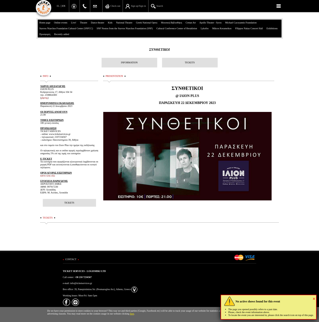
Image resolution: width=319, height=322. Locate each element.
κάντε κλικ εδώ (47, 175)
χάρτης (44, 97)
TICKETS (190, 62)
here (132, 313)
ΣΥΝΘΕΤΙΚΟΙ (159, 49)
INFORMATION (129, 62)
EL (58, 6)
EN (63, 6)
